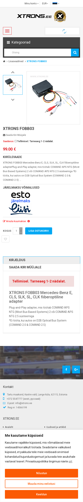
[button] (41, 42)
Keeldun (41, 494)
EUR (45, 3)
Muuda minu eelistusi (41, 483)
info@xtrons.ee (23, 403)
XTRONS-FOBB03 (37, 61)
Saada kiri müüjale (14, 135)
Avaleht (9, 427)
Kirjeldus (17, 260)
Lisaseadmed (15, 61)
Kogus (7, 231)
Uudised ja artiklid (56, 427)
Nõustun (41, 473)
